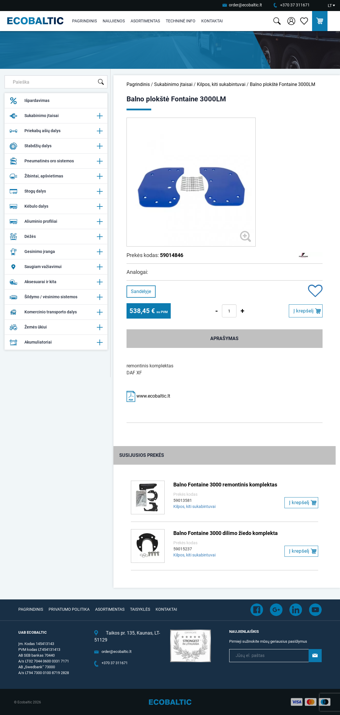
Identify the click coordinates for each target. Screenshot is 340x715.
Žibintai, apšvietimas (56, 176)
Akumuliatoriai (56, 342)
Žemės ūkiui (56, 327)
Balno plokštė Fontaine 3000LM (282, 84)
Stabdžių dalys (56, 146)
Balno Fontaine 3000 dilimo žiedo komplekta (225, 533)
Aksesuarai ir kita (56, 282)
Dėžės (56, 236)
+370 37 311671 (295, 5)
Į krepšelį (303, 311)
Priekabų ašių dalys (56, 130)
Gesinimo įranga (56, 251)
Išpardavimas (29, 100)
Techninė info (180, 21)
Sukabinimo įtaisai (56, 115)
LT (330, 5)
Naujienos (114, 21)
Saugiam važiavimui (56, 266)
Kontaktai (212, 21)
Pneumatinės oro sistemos (56, 161)
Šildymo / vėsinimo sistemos (56, 297)
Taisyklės (140, 609)
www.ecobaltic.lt (148, 396)
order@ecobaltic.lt (245, 5)
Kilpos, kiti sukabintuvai (221, 84)
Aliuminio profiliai (56, 221)
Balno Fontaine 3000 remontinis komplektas (225, 485)
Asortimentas (145, 21)
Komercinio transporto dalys (56, 312)
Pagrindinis (84, 21)
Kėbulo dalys (56, 206)
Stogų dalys (56, 191)
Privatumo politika (69, 609)
